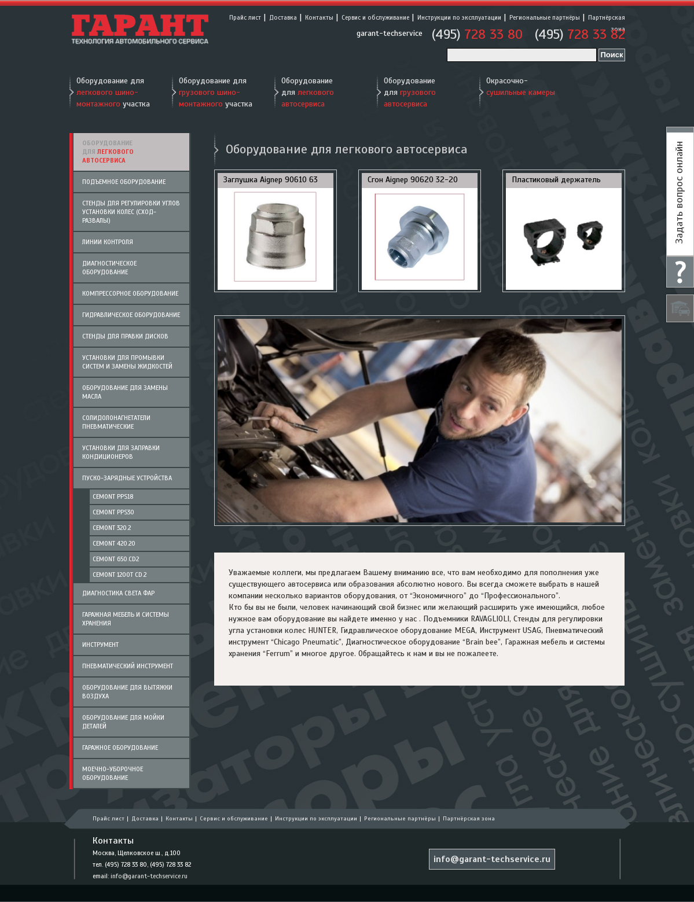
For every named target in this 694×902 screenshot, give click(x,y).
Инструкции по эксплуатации (459, 17)
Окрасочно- (520, 86)
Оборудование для (307, 92)
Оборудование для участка (113, 92)
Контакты (319, 17)
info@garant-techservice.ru (149, 876)
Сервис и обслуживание (375, 17)
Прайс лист (245, 17)
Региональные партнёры (544, 17)
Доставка (283, 17)
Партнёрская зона (469, 818)
